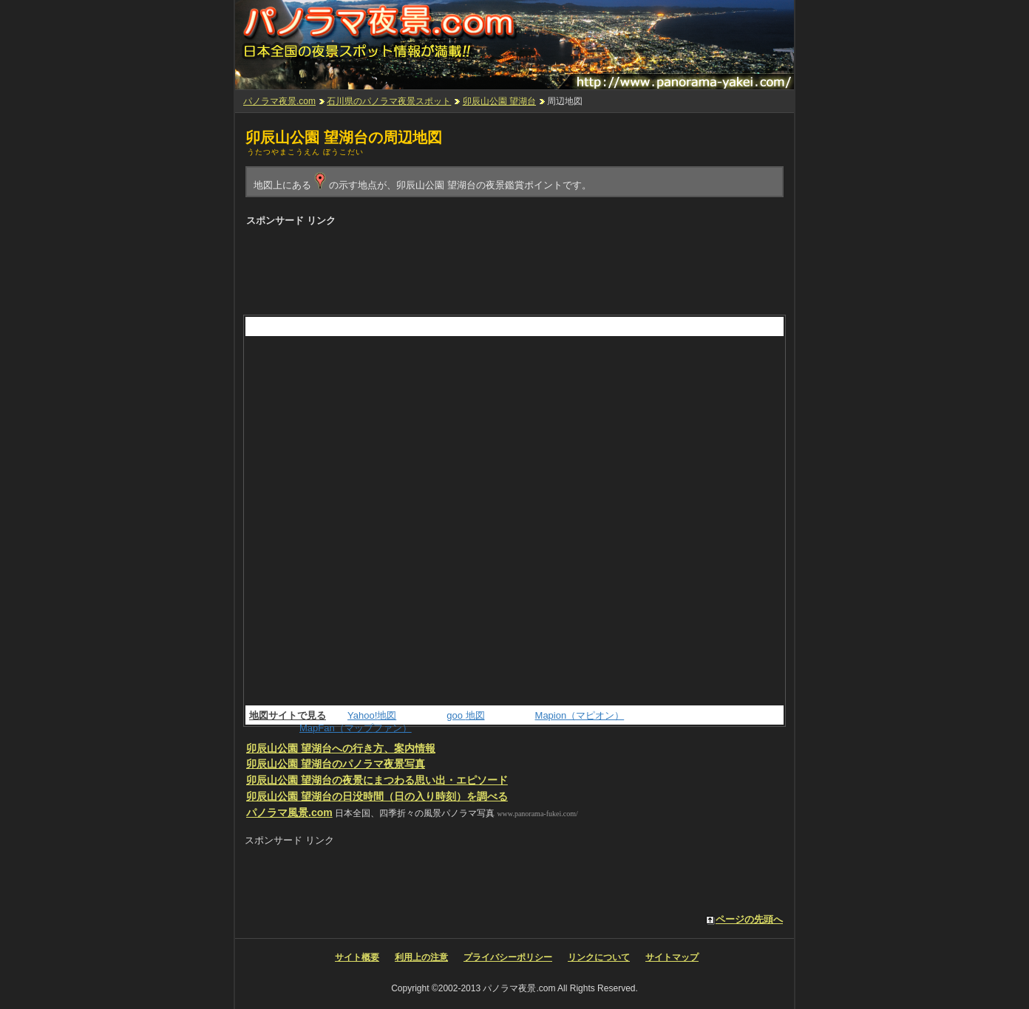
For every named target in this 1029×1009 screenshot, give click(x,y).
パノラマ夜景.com (279, 101)
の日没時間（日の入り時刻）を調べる (377, 796)
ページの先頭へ (749, 919)
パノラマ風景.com (289, 812)
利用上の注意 (421, 957)
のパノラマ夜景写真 (335, 764)
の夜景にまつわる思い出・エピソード (377, 780)
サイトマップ (672, 957)
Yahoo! (371, 715)
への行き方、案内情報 (340, 748)
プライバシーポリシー (507, 957)
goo (465, 715)
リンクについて (599, 957)
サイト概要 (357, 957)
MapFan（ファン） (355, 727)
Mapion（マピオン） (580, 715)
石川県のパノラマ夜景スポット (389, 101)
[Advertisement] (514, 266)
